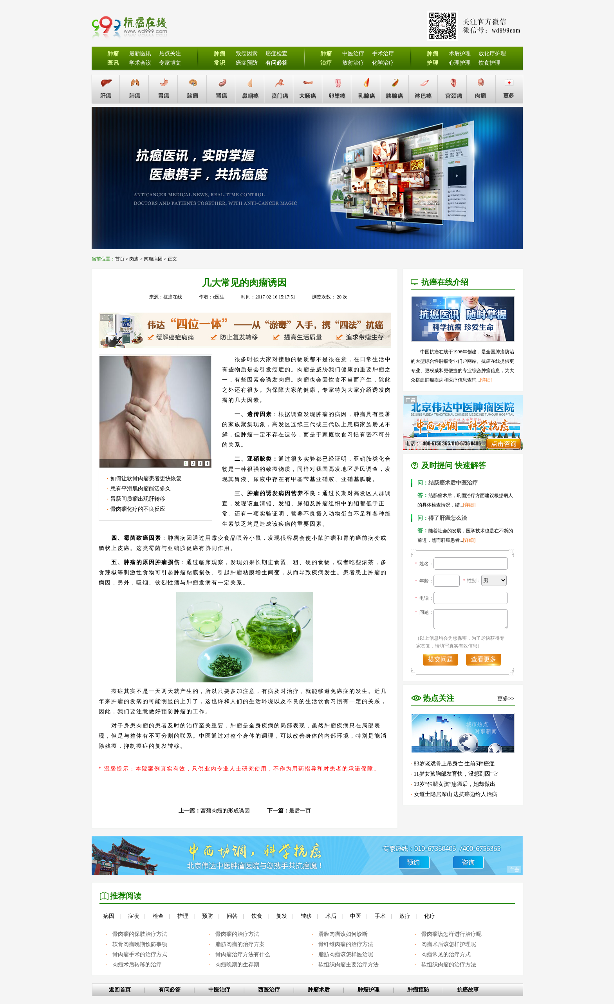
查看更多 (483, 659)
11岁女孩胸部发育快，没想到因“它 (456, 774)
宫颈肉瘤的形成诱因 (225, 811)
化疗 (429, 916)
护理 (182, 916)
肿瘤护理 (368, 990)
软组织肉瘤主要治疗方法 (348, 965)
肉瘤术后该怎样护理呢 (448, 944)
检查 (158, 916)
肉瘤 (134, 259)
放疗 (404, 916)
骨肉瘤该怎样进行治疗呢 (451, 934)
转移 (306, 916)
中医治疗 (219, 990)
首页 (120, 259)
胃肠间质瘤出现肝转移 (137, 499)
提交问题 (440, 659)
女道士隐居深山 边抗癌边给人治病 (456, 794)
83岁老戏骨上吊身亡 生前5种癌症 (454, 764)
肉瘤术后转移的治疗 (137, 965)
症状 (133, 916)
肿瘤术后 (319, 990)
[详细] (486, 380)
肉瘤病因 (153, 259)
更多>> (506, 699)
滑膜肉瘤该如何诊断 (343, 934)
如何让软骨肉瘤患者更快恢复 (146, 478)
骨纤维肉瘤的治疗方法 (345, 944)
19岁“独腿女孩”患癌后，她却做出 (454, 784)
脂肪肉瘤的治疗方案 (240, 944)
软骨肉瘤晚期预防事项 (139, 944)
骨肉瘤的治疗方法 (237, 934)
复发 (281, 916)
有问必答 (170, 990)
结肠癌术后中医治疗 (447, 483)
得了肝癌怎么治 (442, 518)
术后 (330, 916)
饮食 (256, 916)
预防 (207, 916)
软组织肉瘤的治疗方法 (448, 965)
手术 (380, 916)
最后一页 (300, 811)
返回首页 (120, 990)
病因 (108, 916)
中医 (355, 916)
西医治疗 (269, 990)
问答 (232, 916)
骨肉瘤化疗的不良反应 (137, 509)
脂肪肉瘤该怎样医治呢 (345, 954)
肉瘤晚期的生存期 (237, 965)
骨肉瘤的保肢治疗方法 (139, 934)
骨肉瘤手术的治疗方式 (139, 954)
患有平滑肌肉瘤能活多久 (140, 489)
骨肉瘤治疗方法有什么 (242, 954)
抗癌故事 (468, 990)
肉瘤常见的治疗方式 (446, 954)
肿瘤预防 (418, 990)
